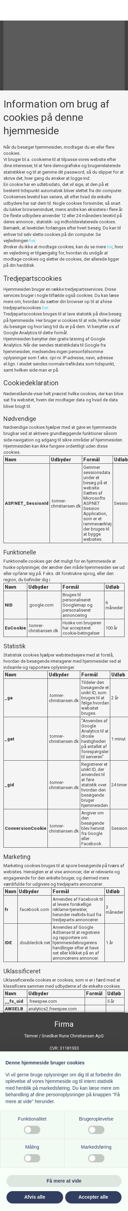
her (32, 240)
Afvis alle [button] (34, 1197)
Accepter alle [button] (93, 1197)
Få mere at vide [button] (64, 1181)
